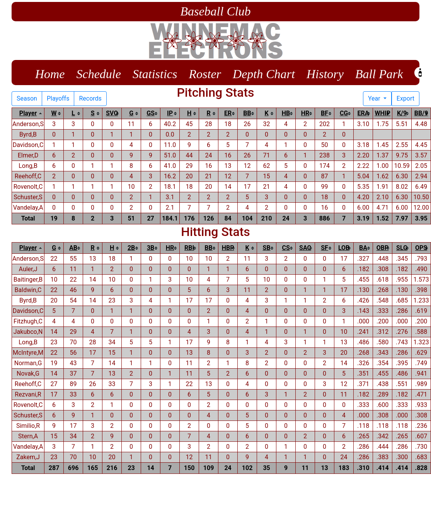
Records (90, 98)
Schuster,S (28, 197)
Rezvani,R (28, 394)
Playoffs (58, 98)
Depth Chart (264, 74)
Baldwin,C (28, 290)
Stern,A (28, 436)
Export (405, 98)
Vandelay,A (28, 207)
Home (50, 74)
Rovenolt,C (28, 186)
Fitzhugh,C (28, 321)
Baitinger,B (28, 279)
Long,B (28, 165)
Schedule (98, 74)
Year (375, 98)
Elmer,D (28, 155)
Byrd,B (28, 134)
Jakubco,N (28, 331)
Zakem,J (28, 457)
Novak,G (28, 373)
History (325, 74)
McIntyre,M (28, 352)
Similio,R (28, 425)
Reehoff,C (28, 176)
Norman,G (28, 363)
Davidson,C (28, 145)
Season (27, 98)
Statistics (155, 74)
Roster (205, 74)
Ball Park (379, 74)
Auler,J (28, 269)
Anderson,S (28, 124)
